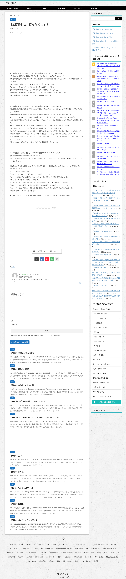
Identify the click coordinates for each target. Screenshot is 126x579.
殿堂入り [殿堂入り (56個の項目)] (20, 556)
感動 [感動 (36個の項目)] (92, 551)
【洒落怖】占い (15, 455)
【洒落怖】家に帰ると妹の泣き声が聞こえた (106, 214)
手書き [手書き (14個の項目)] (99, 551)
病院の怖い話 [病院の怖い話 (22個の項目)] (78, 556)
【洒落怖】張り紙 (16, 471)
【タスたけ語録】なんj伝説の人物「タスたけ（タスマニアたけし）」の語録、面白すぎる (106, 252)
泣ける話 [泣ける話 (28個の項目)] (29, 556)
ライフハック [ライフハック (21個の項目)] (14, 547)
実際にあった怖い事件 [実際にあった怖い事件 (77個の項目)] (109, 547)
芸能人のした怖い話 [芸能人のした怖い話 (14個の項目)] (112, 556)
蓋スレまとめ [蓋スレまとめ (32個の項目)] (32, 560)
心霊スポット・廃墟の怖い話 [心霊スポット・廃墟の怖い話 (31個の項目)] (49, 551)
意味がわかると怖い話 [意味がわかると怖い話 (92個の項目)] (81, 551)
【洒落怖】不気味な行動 (100, 258)
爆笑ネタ (45, 8)
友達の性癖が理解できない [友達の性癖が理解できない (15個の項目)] (64, 547)
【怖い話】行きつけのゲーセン (20, 487)
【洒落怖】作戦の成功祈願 (100, 29)
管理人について (77, 569)
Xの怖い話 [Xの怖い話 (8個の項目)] (13, 543)
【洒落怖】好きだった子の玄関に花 (22, 519)
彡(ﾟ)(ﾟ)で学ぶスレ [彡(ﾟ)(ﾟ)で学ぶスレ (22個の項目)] (32, 551)
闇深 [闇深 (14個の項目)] (58, 560)
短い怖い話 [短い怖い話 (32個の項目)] (88, 556)
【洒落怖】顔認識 (16, 503)
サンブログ (11, 3)
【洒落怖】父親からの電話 (100, 224)
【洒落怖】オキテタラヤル (100, 245)
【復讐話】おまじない (99, 271)
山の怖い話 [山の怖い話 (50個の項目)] (10, 551)
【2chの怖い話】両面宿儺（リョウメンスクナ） (26, 400)
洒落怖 (29, 8)
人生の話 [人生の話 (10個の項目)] (35, 547)
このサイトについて (50, 569)
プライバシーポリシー (64, 569)
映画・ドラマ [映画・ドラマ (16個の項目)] (115, 551)
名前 (12, 320)
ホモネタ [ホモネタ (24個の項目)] (113, 543)
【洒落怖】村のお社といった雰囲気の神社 (105, 41)
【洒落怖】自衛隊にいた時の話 (20, 384)
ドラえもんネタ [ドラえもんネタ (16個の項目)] (63, 543)
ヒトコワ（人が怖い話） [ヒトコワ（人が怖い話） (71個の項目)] (78, 543)
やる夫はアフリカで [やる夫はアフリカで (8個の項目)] (25, 543)
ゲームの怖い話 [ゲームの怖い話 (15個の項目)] (39, 543)
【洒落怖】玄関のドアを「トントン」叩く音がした (106, 46)
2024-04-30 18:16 (34, 273)
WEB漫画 (94, 8)
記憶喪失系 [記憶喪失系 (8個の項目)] (42, 560)
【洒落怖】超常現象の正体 (100, 37)
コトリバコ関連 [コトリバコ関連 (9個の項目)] (51, 543)
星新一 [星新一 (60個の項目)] (106, 551)
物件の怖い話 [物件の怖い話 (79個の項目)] (50, 556)
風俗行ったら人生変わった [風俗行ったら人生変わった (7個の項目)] (83, 560)
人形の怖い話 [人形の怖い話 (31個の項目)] (25, 547)
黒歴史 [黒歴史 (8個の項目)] (96, 560)
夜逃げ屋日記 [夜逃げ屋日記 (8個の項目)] (79, 547)
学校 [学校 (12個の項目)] (87, 547)
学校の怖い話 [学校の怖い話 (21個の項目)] (95, 547)
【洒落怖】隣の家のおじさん (101, 33)
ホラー (13, 267)
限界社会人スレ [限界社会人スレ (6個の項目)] (67, 560)
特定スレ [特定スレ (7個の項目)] (59, 556)
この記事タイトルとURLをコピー (46, 251)
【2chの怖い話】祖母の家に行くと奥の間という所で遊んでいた (32, 416)
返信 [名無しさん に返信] (80, 282)
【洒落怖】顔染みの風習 (18, 368)
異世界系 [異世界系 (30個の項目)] (68, 556)
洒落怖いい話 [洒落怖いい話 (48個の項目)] (39, 556)
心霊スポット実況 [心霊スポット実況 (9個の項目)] (66, 551)
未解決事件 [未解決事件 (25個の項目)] (11, 556)
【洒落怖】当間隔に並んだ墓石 (20, 352)
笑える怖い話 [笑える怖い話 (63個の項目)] (99, 556)
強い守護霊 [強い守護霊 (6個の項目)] (20, 551)
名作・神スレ (78, 8)
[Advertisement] (27, 49)
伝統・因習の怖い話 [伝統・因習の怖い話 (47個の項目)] (47, 547)
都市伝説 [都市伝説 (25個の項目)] (51, 560)
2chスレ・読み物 (12, 8)
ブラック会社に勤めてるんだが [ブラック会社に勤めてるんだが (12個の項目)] (98, 543)
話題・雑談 (61, 8)
